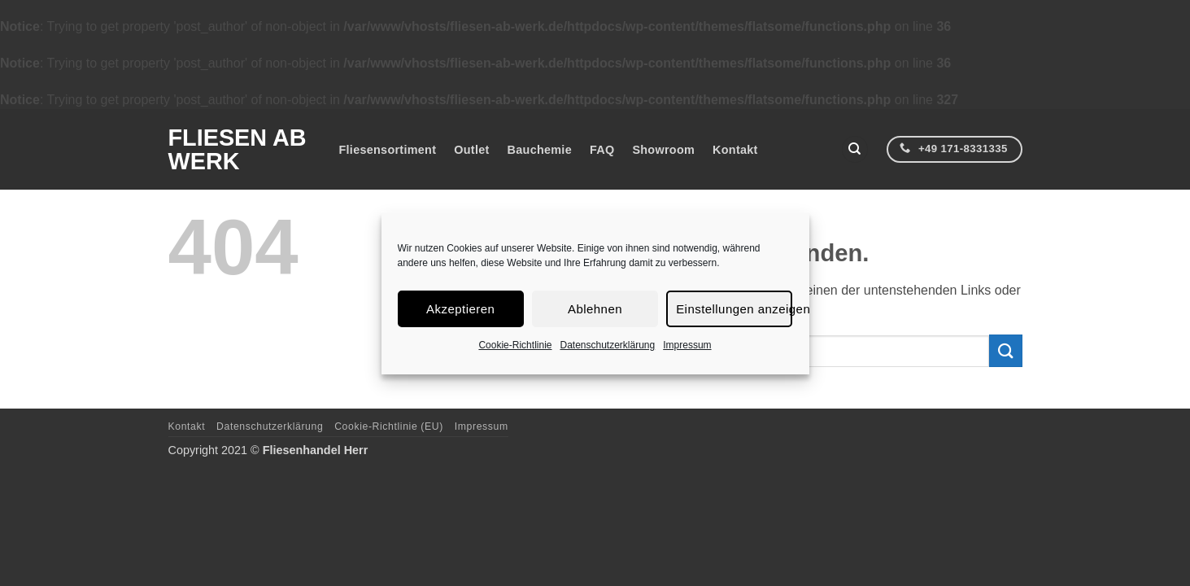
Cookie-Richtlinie (514, 345)
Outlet (471, 149)
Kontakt (735, 149)
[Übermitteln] (1005, 350)
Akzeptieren (460, 308)
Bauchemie (540, 149)
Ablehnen (595, 308)
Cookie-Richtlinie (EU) (388, 426)
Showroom (663, 149)
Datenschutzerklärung (607, 345)
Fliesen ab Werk (237, 149)
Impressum (687, 345)
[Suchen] (855, 149)
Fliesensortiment (388, 149)
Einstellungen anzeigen (733, 308)
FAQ (602, 149)
